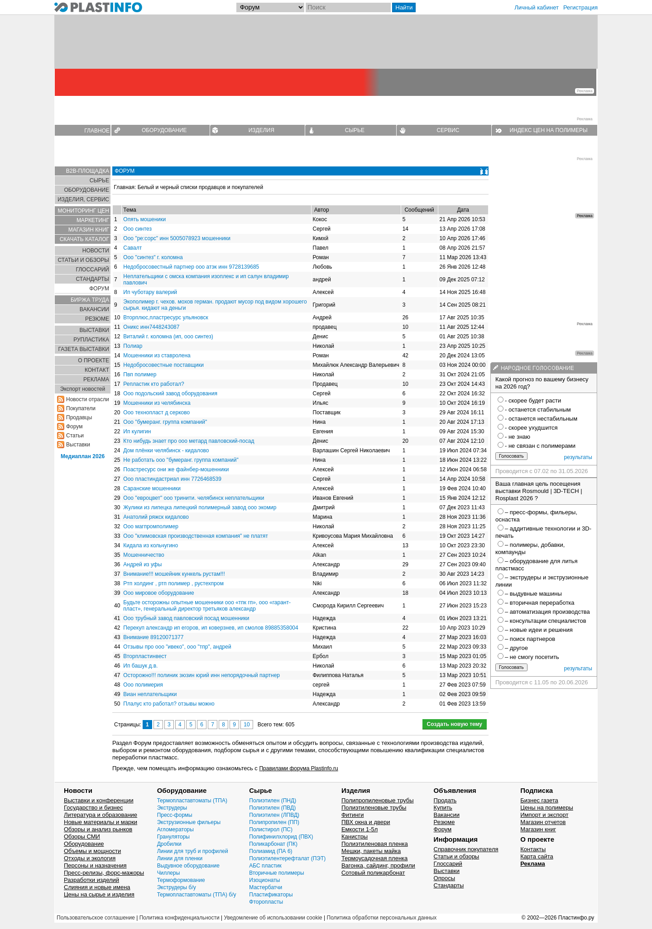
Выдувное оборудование (188, 866)
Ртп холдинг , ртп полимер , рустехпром (173, 583)
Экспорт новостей (82, 389)
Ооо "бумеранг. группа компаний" (165, 422)
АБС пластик (265, 866)
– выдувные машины (533, 593)
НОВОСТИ (95, 250)
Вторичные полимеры (276, 873)
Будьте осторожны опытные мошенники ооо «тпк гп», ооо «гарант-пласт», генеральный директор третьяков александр (207, 605)
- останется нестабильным (541, 418)
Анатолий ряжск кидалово (156, 517)
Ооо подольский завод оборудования (170, 393)
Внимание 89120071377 (153, 637)
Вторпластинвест (145, 656)
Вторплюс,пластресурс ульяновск (165, 317)
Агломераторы (175, 829)
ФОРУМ (99, 288)
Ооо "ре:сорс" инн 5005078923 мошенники (176, 238)
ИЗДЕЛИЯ (261, 130)
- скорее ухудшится (531, 427)
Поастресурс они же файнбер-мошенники (176, 469)
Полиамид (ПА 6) (270, 851)
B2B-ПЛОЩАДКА (87, 171)
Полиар (132, 346)
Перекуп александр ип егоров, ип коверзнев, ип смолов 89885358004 (210, 628)
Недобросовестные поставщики (163, 365)
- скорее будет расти (533, 400)
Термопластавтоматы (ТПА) (192, 800)
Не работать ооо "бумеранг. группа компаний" (180, 460)
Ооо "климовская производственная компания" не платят (195, 536)
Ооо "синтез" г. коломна (152, 257)
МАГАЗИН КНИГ (88, 230)
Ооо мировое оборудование (158, 593)
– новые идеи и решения (539, 629)
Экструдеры (172, 808)
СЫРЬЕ (354, 130)
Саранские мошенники (152, 488)
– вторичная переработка (540, 602)
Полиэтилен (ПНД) (272, 800)
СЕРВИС (447, 130)
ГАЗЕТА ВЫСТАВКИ (83, 349)
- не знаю (517, 436)
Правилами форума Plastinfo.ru (298, 768)
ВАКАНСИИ (94, 309)
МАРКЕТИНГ (93, 220)
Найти (403, 7)
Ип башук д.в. (140, 666)
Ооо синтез (137, 229)
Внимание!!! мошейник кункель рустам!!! (174, 574)
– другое (516, 648)
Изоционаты (264, 880)
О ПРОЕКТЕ (93, 360)
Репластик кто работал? (153, 384)
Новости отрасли (87, 399)
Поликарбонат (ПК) (273, 844)
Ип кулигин (137, 431)
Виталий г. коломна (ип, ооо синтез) (168, 336)
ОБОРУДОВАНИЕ (164, 130)
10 (246, 724)
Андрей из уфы (142, 564)
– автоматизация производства (547, 611)
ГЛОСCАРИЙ (92, 269)
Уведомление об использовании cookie (273, 918)
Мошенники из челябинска (156, 403)
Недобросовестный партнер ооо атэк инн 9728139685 (191, 267)
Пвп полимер (139, 374)
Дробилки (169, 844)
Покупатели (81, 408)
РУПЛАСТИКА (91, 340)
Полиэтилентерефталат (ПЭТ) (287, 858)
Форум (74, 426)
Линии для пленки (180, 858)
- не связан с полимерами (540, 445)
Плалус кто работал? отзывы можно (168, 704)
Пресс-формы (174, 815)
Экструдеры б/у (176, 887)
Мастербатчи (265, 887)
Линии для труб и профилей (192, 851)
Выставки (78, 444)
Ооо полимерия (143, 685)
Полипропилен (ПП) (274, 822)
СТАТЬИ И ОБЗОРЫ (83, 260)
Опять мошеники (144, 219)
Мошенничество (143, 555)
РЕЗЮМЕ (97, 319)
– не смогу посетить (532, 657)
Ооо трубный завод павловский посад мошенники (186, 618)
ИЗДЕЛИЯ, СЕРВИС (83, 199)
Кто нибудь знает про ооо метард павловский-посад (188, 441)
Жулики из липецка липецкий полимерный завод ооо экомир (199, 507)
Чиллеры (168, 873)
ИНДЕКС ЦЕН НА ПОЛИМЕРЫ (548, 130)
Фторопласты (266, 902)
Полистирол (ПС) (270, 829)
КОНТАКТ (97, 370)
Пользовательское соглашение (96, 918)
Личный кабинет (536, 7)
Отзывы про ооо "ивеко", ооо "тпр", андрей (177, 647)
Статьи (75, 435)
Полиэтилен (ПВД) (272, 808)
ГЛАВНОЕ (97, 131)
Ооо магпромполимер (150, 526)
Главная (124, 187)
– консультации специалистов (545, 620)
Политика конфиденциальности (179, 918)
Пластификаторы (270, 894)
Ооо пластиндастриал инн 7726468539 (172, 479)
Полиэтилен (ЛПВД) (274, 815)
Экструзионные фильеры (189, 822)
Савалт (132, 248)
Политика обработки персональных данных (382, 918)
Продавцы (79, 417)
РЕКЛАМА (96, 379)
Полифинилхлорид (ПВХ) (281, 837)
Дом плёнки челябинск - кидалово (166, 450)
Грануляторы (173, 837)
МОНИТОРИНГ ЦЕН (83, 211)
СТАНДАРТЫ (92, 279)
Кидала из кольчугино (150, 545)
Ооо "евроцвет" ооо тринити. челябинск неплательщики (193, 498)
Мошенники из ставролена (156, 355)
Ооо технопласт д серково (156, 412)
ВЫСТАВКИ (94, 330)
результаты (578, 457)
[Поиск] (348, 7)
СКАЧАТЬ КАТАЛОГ (84, 239)
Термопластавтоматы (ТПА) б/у (196, 894)
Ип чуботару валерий (150, 292)
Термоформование (181, 880)
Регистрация (580, 7)
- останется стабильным (538, 409)
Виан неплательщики (150, 694)
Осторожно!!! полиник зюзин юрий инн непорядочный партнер (201, 675)
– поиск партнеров (530, 638)
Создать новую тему (454, 724)
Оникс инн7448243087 (151, 327)
